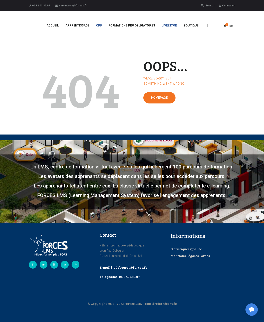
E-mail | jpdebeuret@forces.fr (123, 267)
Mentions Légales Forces (190, 256)
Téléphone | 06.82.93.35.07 (120, 276)
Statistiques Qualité (186, 249)
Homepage (159, 97)
